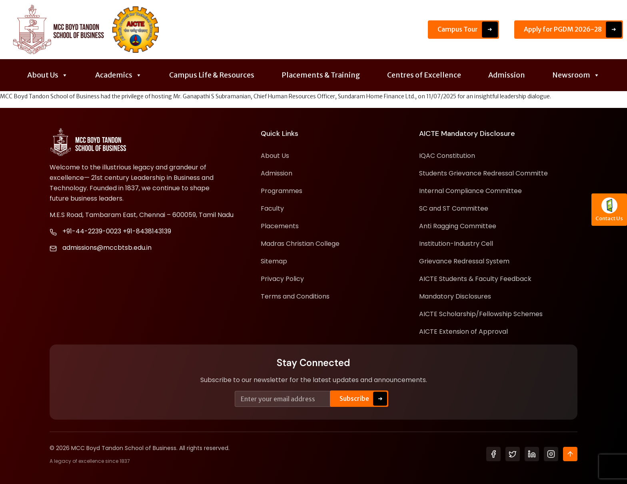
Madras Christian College (300, 243)
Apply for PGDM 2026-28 (573, 30)
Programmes (281, 190)
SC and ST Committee (453, 208)
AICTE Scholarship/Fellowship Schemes (481, 314)
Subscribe (363, 399)
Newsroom (576, 75)
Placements (280, 226)
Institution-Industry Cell (456, 243)
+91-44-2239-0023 (91, 231)
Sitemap (274, 261)
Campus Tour (467, 30)
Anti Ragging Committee (457, 226)
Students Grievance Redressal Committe (483, 173)
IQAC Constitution (447, 155)
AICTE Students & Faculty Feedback (475, 278)
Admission (506, 75)
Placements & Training (321, 75)
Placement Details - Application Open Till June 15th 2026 (292, 30)
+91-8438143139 (147, 231)
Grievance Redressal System (464, 261)
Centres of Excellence (424, 75)
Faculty (272, 208)
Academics (118, 75)
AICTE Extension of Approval (463, 331)
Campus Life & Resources (211, 75)
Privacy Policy (282, 278)
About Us (47, 75)
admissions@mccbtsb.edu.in (107, 247)
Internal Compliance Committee (470, 190)
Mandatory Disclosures (455, 296)
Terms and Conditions (295, 296)
